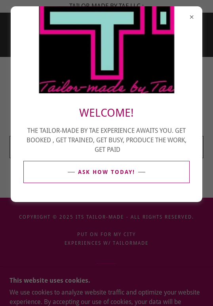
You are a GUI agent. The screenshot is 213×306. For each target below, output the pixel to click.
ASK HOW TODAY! (106, 172)
